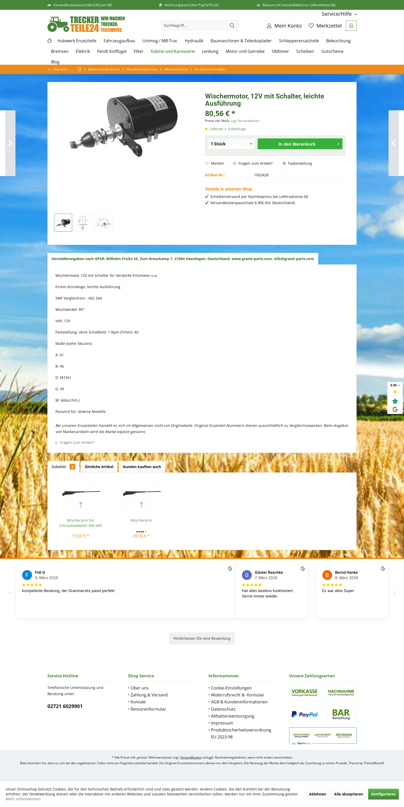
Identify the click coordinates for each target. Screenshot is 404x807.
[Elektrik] (83, 51)
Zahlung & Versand (149, 695)
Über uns (140, 688)
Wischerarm (141, 520)
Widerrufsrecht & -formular (237, 695)
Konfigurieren (383, 794)
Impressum (222, 723)
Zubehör (63, 466)
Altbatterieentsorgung (232, 716)
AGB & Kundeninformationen (239, 702)
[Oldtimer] (280, 51)
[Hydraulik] (194, 41)
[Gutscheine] (332, 51)
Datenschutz (223, 709)
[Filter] (138, 51)
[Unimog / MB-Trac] (160, 41)
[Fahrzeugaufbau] (119, 41)
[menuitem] (337, 14)
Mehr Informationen (23, 798)
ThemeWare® (374, 763)
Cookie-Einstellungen (231, 688)
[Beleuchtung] (338, 41)
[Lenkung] (210, 51)
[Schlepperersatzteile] (299, 41)
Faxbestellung (297, 163)
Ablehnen (317, 794)
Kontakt (138, 702)
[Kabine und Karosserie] (172, 51)
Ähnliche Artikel (99, 466)
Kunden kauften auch (142, 466)
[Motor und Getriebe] (245, 51)
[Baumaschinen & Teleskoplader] (241, 41)
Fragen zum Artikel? (253, 163)
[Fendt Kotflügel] (112, 51)
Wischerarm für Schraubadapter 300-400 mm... (80, 523)
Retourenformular (148, 709)
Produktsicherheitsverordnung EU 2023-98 (241, 733)
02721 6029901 (65, 706)
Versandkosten (190, 757)
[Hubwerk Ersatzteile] (77, 41)
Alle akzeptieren (348, 794)
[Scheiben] (305, 51)
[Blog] (55, 62)
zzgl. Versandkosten (245, 121)
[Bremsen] (59, 51)
